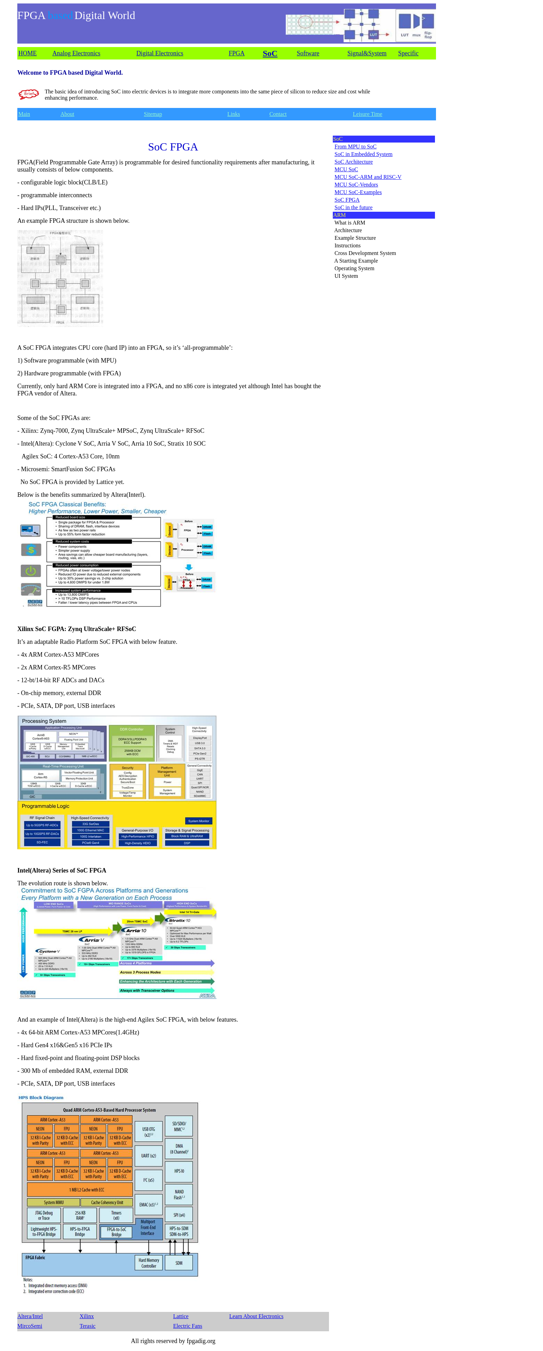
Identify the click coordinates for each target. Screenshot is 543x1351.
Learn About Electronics (256, 1316)
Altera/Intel (30, 1316)
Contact (278, 114)
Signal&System (366, 53)
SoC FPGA (347, 200)
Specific (408, 53)
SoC (270, 53)
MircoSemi (29, 1326)
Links (234, 114)
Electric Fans (187, 1326)
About (67, 114)
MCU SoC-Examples (358, 192)
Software (308, 53)
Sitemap (153, 114)
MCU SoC (346, 169)
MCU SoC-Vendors (356, 185)
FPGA (237, 53)
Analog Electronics (76, 53)
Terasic (88, 1326)
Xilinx (87, 1316)
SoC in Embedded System (364, 154)
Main (24, 114)
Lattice (180, 1316)
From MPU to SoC (355, 146)
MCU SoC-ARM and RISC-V (368, 177)
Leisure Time (367, 114)
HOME (27, 53)
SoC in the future (354, 207)
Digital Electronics (159, 53)
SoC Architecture (354, 162)
